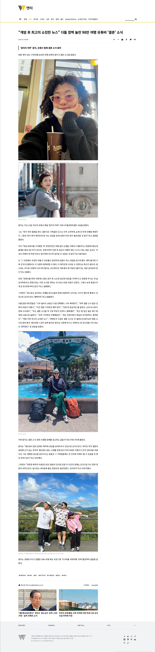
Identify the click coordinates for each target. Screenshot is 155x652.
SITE (108, 625)
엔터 (30, 19)
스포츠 (42, 19)
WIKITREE (21, 625)
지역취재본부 (93, 19)
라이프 (35, 19)
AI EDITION (82, 19)
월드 (62, 19)
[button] (114, 39)
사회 (47, 19)
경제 (25, 19)
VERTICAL (81, 625)
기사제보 (86, 585)
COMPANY (51, 625)
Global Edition (70, 19)
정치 (52, 19)
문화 (57, 19)
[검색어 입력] (130, 20)
